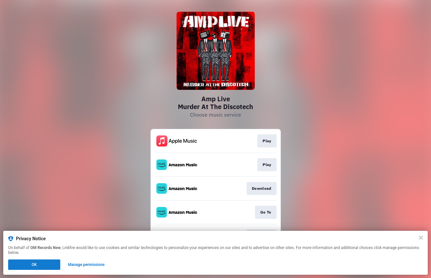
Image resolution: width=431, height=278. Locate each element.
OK (34, 264)
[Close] (421, 237)
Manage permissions (86, 264)
